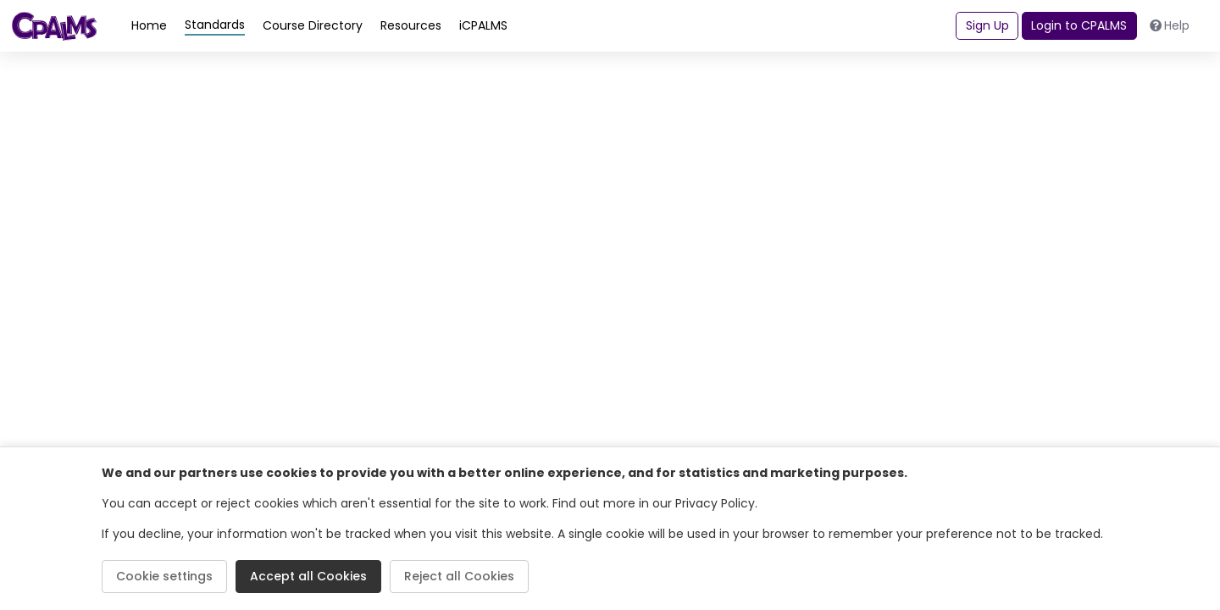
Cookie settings (164, 576)
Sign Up (987, 25)
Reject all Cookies (459, 576)
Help (1170, 25)
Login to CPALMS (1079, 25)
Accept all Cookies (308, 576)
